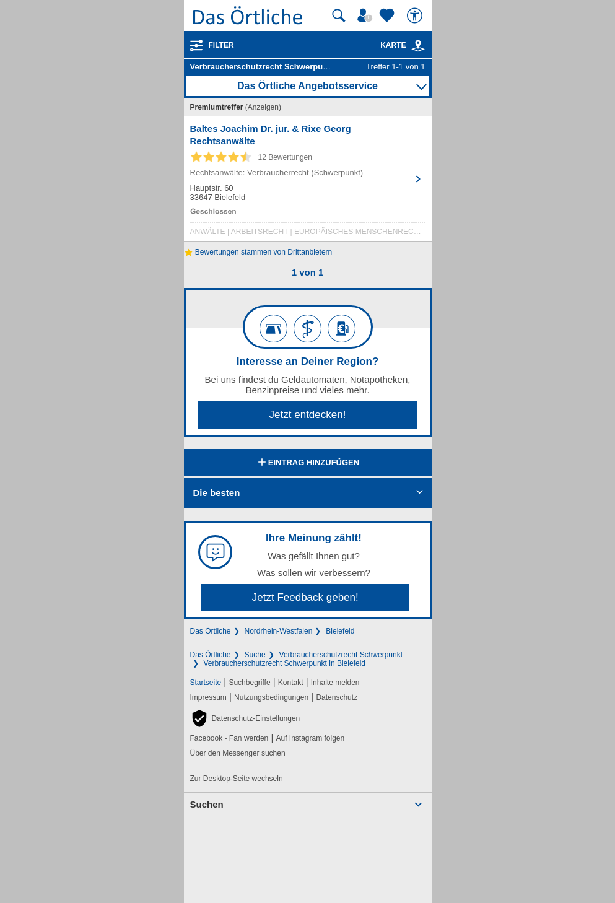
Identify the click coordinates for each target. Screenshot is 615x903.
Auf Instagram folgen (310, 738)
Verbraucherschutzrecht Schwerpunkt (341, 654)
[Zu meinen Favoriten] (388, 15)
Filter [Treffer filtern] (221, 45)
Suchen (207, 804)
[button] (245, 718)
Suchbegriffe (249, 682)
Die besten (216, 492)
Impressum (208, 697)
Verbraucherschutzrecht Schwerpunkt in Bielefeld (284, 663)
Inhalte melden (335, 682)
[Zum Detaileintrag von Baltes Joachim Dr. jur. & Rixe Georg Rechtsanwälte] (307, 182)
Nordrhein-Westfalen (279, 631)
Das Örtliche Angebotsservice (307, 86)
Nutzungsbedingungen (271, 697)
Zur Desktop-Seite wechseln (236, 778)
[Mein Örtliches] (366, 15)
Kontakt (290, 682)
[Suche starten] (338, 15)
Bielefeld (340, 631)
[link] (418, 45)
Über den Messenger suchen (238, 753)
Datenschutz (336, 697)
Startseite (206, 682)
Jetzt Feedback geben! (305, 597)
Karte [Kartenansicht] (402, 45)
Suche (255, 654)
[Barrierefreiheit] (416, 15)
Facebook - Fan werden (229, 738)
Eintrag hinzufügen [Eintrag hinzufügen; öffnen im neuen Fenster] (307, 463)
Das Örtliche (210, 631)
